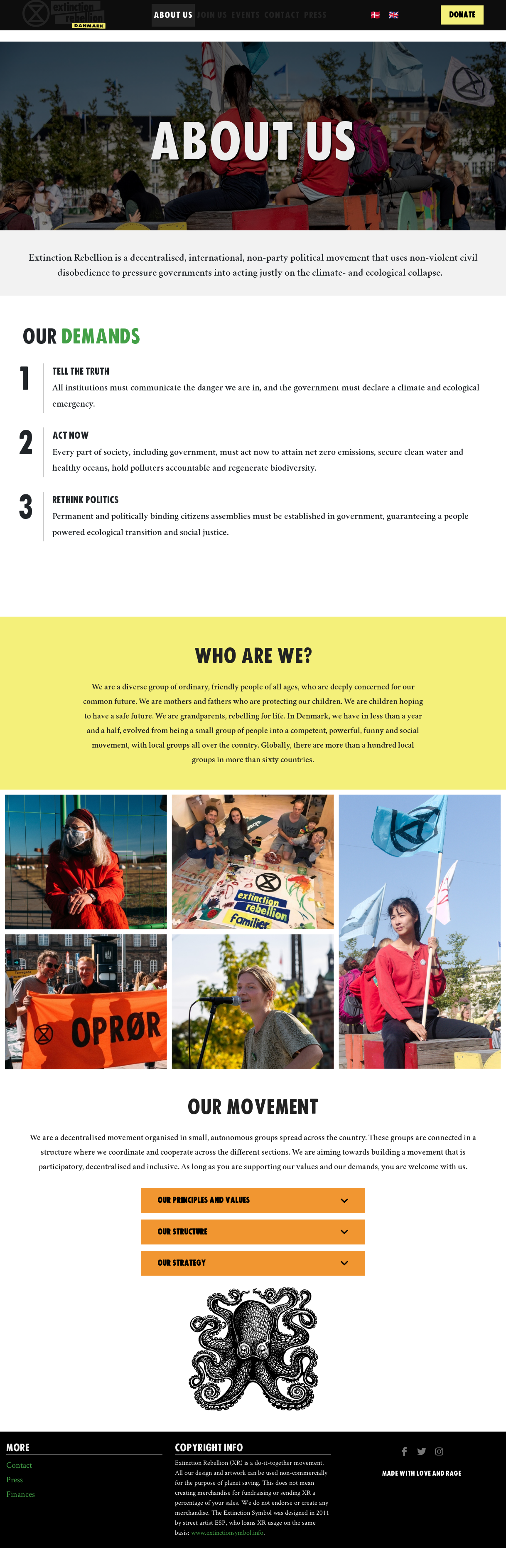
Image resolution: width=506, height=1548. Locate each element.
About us (173, 22)
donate (462, 21)
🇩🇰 (375, 22)
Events (245, 22)
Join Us (212, 22)
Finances (20, 1494)
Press (315, 22)
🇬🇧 (393, 22)
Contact (282, 22)
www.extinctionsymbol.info (227, 1532)
